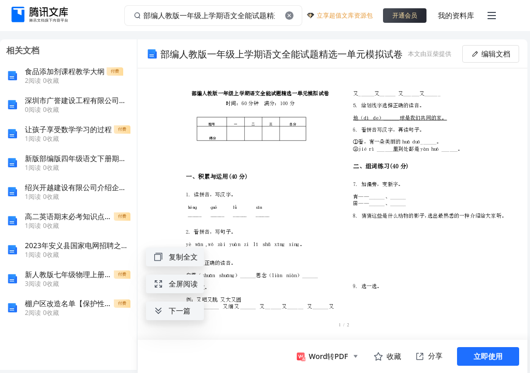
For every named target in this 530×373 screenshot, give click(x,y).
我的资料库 (456, 15)
